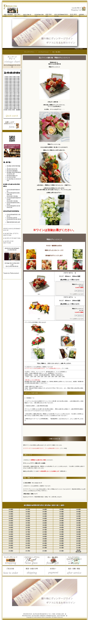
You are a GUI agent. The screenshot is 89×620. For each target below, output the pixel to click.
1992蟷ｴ (14, 99)
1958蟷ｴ (6, 88)
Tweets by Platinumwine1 (11, 273)
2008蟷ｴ (14, 105)
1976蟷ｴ (14, 94)
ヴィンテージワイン (29, 52)
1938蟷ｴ (6, 81)
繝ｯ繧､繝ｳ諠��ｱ (73, 15)
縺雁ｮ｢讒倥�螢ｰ (49, 15)
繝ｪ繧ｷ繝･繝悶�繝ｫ (12, 170)
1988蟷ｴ (14, 98)
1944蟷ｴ (14, 82)
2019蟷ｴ (9, 109)
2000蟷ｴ (14, 102)
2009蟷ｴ (18, 105)
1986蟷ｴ (6, 98)
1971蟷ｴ (10, 92)
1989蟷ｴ (18, 98)
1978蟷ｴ (6, 95)
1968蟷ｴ (14, 91)
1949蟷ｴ (18, 84)
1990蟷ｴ (6, 99)
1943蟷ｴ (10, 82)
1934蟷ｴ (6, 79)
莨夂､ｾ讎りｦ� (17, 15)
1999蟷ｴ (10, 102)
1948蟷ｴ (14, 84)
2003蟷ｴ (10, 104)
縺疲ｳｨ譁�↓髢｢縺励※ (27, 15)
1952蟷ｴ (14, 85)
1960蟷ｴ (14, 88)
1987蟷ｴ (10, 98)
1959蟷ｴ (10, 88)
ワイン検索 (65, 368)
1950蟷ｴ (6, 85)
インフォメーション (43, 52)
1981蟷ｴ (18, 95)
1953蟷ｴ (18, 85)
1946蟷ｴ (6, 84)
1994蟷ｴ (6, 101)
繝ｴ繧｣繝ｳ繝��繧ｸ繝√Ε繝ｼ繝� (61, 15)
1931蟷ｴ (10, 78)
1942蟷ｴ (6, 82)
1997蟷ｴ (18, 101)
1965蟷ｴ (18, 89)
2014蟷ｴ (6, 108)
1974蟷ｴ (6, 94)
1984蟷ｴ (14, 96)
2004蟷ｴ (14, 104)
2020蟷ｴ (13, 109)
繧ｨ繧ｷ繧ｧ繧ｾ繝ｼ (11, 177)
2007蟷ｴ (10, 105)
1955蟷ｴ (10, 86)
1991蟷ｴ (10, 99)
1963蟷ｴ (10, 89)
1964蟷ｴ (14, 89)
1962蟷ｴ (6, 89)
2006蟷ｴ (6, 105)
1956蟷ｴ (14, 86)
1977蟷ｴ (18, 94)
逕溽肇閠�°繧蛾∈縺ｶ (39, 15)
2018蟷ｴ (5, 109)
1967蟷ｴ (10, 91)
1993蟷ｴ (18, 99)
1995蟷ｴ (10, 101)
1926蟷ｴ (6, 76)
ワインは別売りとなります (76, 294)
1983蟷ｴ (10, 96)
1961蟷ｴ (18, 88)
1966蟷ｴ (6, 91)
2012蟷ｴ (14, 106)
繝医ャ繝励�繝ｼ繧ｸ (8, 15)
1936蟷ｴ (14, 79)
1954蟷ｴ (6, 86)
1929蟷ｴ (18, 76)
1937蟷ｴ (18, 79)
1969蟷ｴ (18, 91)
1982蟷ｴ (6, 96)
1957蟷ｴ (18, 86)
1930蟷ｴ (6, 78)
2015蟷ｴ (10, 108)
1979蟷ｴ (10, 95)
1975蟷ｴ (10, 94)
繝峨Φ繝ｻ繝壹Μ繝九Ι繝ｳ (13, 222)
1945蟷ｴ (18, 82)
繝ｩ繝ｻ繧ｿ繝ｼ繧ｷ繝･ (12, 169)
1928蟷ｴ (14, 76)
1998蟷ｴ (6, 102)
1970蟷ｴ (6, 92)
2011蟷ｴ (10, 106)
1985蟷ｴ (18, 96)
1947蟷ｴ (10, 84)
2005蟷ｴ (18, 104)
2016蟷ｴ (14, 108)
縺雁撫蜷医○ (81, 15)
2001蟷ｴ (18, 102)
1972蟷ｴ (14, 92)
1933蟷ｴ (18, 78)
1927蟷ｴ (10, 76)
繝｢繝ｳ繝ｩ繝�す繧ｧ (12, 175)
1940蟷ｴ (14, 81)
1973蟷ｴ (18, 92)
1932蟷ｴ (14, 78)
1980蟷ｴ (14, 95)
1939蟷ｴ (10, 81)
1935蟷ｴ (10, 79)
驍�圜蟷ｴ (18, 109)
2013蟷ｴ (18, 106)
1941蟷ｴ (18, 81)
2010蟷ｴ (6, 106)
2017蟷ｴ (18, 108)
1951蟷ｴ (10, 85)
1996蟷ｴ (14, 101)
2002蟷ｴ (6, 104)
